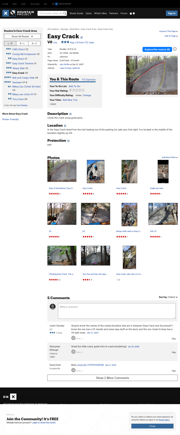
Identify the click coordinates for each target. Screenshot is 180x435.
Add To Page (171, 36)
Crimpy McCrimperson (24, 54)
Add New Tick (70, 99)
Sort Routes (22, 105)
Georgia (64, 29)
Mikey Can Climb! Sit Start (26, 86)
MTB (15, 4)
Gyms (89, 13)
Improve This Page (168, 31)
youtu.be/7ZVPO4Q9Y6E (90, 364)
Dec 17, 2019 (110, 365)
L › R (10, 43)
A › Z (34, 43)
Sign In (172, 13)
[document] (152, 421)
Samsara (17, 82)
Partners (113, 13)
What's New (100, 13)
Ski (45, 4)
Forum (124, 13)
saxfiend (76, 68)
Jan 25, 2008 (133, 346)
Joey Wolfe (64, 64)
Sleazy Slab (18, 68)
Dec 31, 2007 (93, 332)
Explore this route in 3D (157, 49)
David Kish (55, 364)
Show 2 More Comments (112, 378)
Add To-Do (74, 86)
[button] (129, 75)
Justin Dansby (57, 325)
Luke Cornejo (65, 68)
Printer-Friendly (10, 119)
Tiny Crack (18, 99)
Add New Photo (170, 157)
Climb (5, 4)
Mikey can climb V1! (22, 94)
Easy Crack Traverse (22, 63)
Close (152, 426)
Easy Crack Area (88, 29)
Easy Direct (18, 58)
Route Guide (76, 13)
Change (87, 95)
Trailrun (35, 4)
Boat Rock (74, 29)
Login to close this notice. (44, 422)
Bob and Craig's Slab (23, 77)
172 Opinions (89, 79)
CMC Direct (18, 49)
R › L (22, 43)
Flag (174, 338)
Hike (23, 4)
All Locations (53, 29)
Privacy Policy (164, 420)
